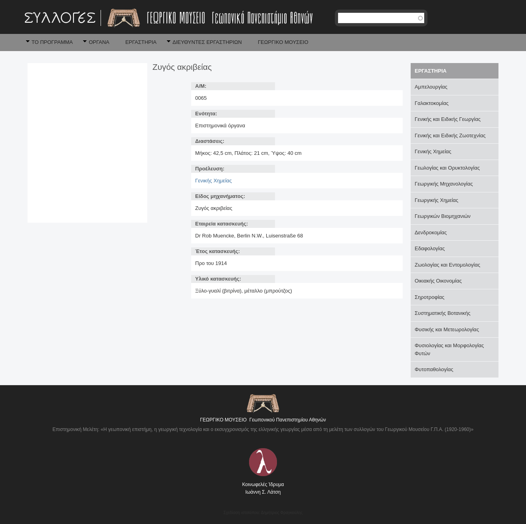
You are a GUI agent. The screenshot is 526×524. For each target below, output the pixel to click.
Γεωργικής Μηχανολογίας (444, 184)
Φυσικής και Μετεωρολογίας (447, 329)
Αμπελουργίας (431, 87)
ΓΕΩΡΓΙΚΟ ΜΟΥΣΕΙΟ (283, 42)
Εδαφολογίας (430, 248)
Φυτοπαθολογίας (434, 369)
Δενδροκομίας (431, 232)
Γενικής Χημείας (213, 181)
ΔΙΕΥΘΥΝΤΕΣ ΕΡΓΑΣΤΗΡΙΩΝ (207, 42)
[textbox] (381, 18)
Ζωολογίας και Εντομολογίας (447, 265)
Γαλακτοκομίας (432, 103)
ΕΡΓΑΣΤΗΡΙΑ (140, 42)
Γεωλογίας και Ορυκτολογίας (447, 168)
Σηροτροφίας (430, 297)
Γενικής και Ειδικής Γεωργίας (448, 119)
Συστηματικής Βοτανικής (443, 313)
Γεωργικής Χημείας (436, 200)
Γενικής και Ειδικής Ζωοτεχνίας (450, 135)
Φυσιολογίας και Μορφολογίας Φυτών (449, 349)
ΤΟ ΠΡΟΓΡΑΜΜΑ (52, 42)
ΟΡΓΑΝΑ (99, 42)
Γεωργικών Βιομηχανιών (443, 216)
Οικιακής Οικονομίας (438, 281)
